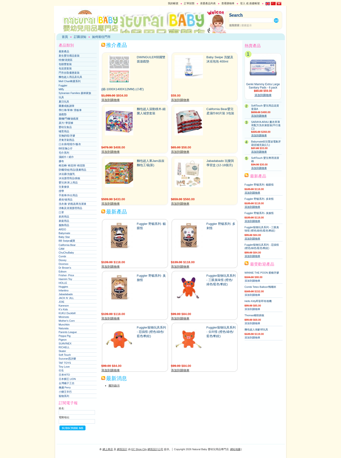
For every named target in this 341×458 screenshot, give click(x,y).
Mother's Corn (67, 320)
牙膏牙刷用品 (66, 139)
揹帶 (61, 191)
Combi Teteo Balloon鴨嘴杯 (260, 286)
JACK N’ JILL (66, 298)
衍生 (61, 370)
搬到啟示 (114, 385)
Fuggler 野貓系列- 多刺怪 (259, 198)
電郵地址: (64, 417)
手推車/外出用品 (68, 195)
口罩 (61, 212)
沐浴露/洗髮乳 (67, 174)
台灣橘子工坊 (66, 383)
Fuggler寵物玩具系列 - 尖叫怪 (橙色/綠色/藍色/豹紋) (221, 332)
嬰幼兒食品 (65, 127)
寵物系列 (64, 396)
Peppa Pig (65, 335)
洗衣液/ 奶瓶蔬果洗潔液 (72, 203)
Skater (62, 351)
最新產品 (64, 51)
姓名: (62, 408)
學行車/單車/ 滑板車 (70, 110)
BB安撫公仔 (66, 148)
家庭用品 (64, 220)
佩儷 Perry (65, 387)
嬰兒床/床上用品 (68, 182)
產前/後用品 (65, 199)
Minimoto (64, 317)
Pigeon (63, 339)
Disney (63, 260)
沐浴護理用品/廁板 (69, 178)
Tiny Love (64, 366)
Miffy (61, 89)
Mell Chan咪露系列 (70, 81)
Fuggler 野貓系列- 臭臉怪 (259, 213)
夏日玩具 (64, 101)
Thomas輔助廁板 (254, 315)
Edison (63, 271)
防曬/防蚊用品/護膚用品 (72, 169)
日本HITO (64, 374)
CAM (61, 248)
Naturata (64, 328)
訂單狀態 (189, 3)
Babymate (64, 233)
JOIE (61, 301)
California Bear (67, 245)
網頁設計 (122, 449)
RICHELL (64, 347)
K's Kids (63, 309)
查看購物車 (227, 3)
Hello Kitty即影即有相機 (258, 301)
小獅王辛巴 (65, 391)
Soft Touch (65, 354)
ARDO (62, 229)
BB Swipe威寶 (67, 240)
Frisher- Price (66, 275)
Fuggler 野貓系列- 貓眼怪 (259, 184)
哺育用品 (64, 131)
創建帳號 (254, 3)
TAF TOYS (65, 362)
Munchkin (64, 324)
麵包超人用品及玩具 (70, 77)
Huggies (63, 286)
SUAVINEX (65, 343)
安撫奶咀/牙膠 (67, 135)
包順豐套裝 (65, 64)
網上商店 (108, 449)
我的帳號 (173, 3)
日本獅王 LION (67, 379)
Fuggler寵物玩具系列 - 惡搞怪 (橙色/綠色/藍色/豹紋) (151, 332)
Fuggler (63, 85)
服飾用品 (64, 225)
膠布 (61, 161)
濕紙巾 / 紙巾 (66, 157)
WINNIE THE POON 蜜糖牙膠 (262, 272)
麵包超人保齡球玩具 (256, 329)
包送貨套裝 (65, 68)
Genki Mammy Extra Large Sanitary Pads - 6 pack (263, 86)
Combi (62, 256)
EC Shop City (139, 449)
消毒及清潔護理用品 (70, 208)
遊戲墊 (63, 114)
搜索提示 (246, 25)
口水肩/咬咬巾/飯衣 (70, 144)
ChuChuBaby (66, 252)
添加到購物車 (110, 100)
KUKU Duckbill (67, 313)
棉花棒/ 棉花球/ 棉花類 (72, 165)
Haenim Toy (65, 279)
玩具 (61, 97)
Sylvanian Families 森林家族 (75, 93)
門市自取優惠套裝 (69, 72)
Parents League (68, 332)
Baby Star (64, 237)
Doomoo (63, 263)
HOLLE (63, 282)
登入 (242, 3)
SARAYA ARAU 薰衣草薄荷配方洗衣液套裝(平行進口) (266, 125)
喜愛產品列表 (208, 3)
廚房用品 (64, 216)
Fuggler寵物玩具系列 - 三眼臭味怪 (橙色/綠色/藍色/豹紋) (221, 280)
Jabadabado (66, 294)
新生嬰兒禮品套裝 (69, 55)
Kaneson (64, 305)
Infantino (64, 290)
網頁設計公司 (155, 449)
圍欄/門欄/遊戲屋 (68, 118)
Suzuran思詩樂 (67, 358)
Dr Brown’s (65, 267)
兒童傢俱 (64, 186)
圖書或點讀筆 (66, 105)
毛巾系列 (64, 152)
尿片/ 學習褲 (66, 122)
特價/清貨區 (65, 59)
